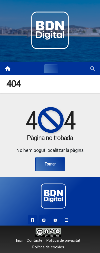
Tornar (50, 164)
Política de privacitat (63, 240)
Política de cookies (48, 247)
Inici (19, 240)
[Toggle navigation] (51, 68)
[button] (92, 68)
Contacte (34, 240)
